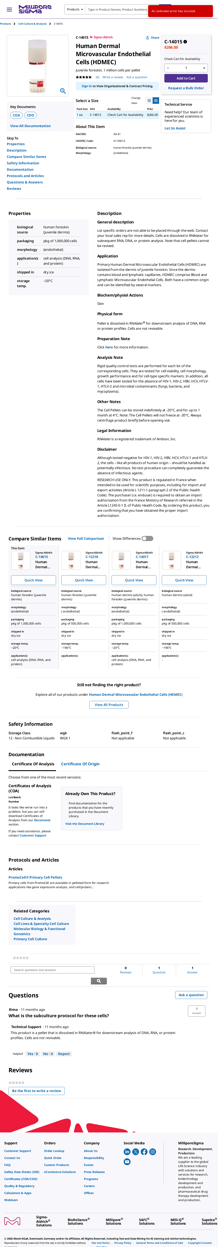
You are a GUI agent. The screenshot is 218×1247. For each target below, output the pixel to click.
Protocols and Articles (25, 175)
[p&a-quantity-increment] (204, 68)
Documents (42, 820)
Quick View (33, 580)
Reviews (14, 188)
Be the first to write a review (38, 1081)
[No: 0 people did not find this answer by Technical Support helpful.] (48, 1043)
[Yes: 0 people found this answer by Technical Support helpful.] (32, 1043)
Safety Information (23, 163)
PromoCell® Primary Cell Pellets (35, 877)
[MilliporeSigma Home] (35, 9)
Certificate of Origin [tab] (80, 763)
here (109, 347)
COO (30, 115)
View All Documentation (30, 126)
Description (16, 150)
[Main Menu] (9, 9)
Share (152, 38)
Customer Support (33, 835)
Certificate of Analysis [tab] (33, 763)
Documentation (20, 169)
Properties (16, 144)
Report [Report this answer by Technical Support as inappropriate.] (64, 1043)
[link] (21, 958)
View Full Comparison (86, 538)
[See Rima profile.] (13, 999)
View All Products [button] (109, 704)
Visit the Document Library (84, 824)
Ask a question (191, 984)
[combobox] (117, 9)
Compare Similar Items (26, 156)
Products (5, 24)
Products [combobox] (73, 9)
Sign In (87, 86)
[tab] (9, 24)
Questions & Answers (25, 182)
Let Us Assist (175, 128)
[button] (196, 1000)
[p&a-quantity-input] (186, 68)
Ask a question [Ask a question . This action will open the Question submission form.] (136, 77)
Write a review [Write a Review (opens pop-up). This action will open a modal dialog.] (113, 77)
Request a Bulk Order (186, 88)
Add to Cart (186, 78)
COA (16, 115)
